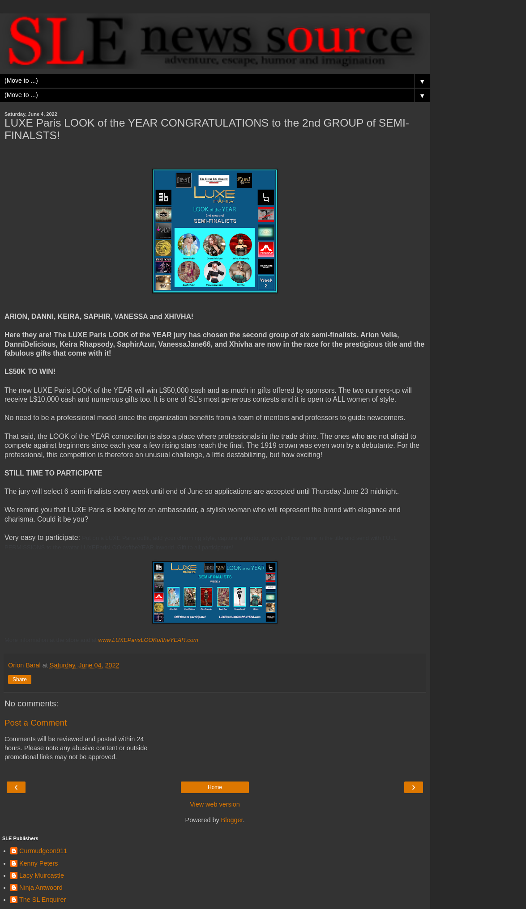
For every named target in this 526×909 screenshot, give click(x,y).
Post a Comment (35, 722)
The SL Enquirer (42, 899)
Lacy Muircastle (41, 875)
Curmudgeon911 (43, 850)
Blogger (232, 820)
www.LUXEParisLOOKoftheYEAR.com (148, 640)
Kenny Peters (38, 863)
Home (215, 787)
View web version (215, 804)
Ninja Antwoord (41, 887)
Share (20, 679)
